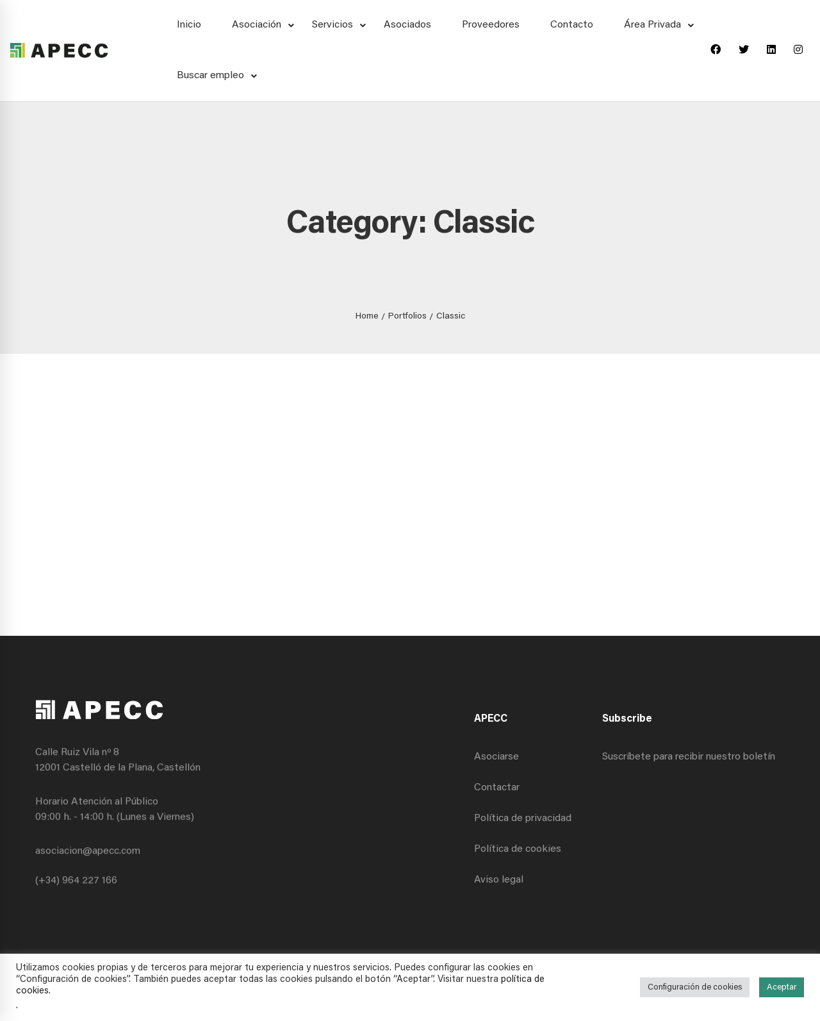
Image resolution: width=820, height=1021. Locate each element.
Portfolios (407, 316)
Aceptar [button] (781, 987)
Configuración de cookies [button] (695, 987)
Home (367, 316)
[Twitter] (744, 50)
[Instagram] (798, 50)
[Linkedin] (771, 50)
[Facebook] (715, 50)
